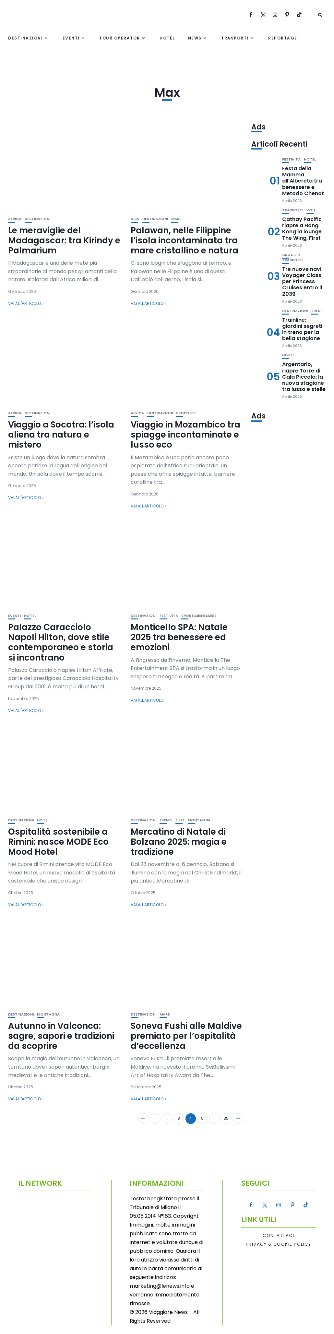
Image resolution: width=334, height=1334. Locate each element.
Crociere (291, 255)
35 (226, 1118)
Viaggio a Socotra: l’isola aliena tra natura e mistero (61, 434)
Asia (135, 219)
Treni (316, 311)
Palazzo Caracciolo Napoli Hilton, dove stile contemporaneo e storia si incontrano (60, 642)
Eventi (71, 38)
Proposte (186, 413)
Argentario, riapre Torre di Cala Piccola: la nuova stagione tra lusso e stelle (304, 377)
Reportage (282, 38)
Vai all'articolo (24, 303)
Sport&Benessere (198, 615)
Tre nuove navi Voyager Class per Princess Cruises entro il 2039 (302, 281)
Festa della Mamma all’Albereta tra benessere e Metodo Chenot (303, 181)
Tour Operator (119, 38)
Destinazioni (25, 38)
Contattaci (278, 1235)
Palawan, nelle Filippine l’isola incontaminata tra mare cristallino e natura (184, 240)
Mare (176, 219)
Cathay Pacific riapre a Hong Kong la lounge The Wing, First (302, 229)
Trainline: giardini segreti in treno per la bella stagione (302, 329)
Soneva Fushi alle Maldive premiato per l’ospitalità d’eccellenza (186, 1036)
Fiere (180, 820)
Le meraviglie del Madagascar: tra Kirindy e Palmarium (64, 240)
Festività (169, 615)
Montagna (199, 820)
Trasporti (235, 38)
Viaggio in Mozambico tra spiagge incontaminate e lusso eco (185, 434)
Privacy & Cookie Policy (278, 1244)
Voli (310, 210)
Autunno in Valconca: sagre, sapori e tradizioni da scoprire (61, 1036)
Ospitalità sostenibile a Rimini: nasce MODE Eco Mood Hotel (58, 842)
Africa (14, 219)
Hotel (167, 38)
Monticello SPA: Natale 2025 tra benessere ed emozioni (179, 637)
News (195, 38)
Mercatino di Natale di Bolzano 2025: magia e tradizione (179, 842)
